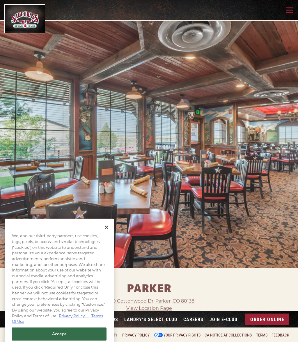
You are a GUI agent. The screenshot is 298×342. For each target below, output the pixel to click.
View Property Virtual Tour (149, 307)
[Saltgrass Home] (24, 18)
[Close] (106, 234)
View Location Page (149, 300)
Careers (193, 319)
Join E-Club (223, 319)
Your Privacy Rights (182, 335)
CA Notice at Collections (228, 335)
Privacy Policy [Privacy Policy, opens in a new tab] (74, 323)
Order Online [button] (267, 319)
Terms (261, 335)
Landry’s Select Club (150, 319)
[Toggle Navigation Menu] (289, 10)
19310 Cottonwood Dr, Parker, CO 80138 (149, 292)
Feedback (280, 335)
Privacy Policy (136, 335)
